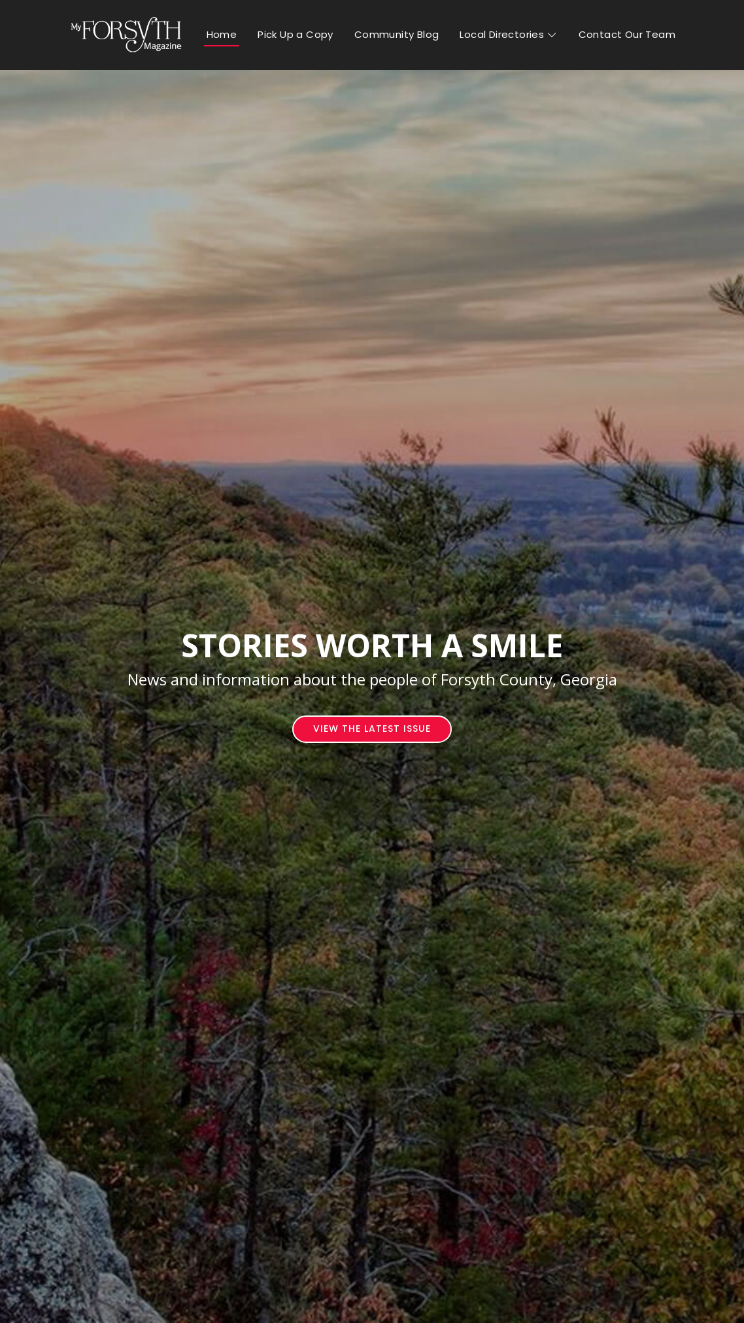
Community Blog (396, 34)
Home (222, 34)
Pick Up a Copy (295, 34)
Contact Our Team (627, 34)
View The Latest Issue (372, 728)
